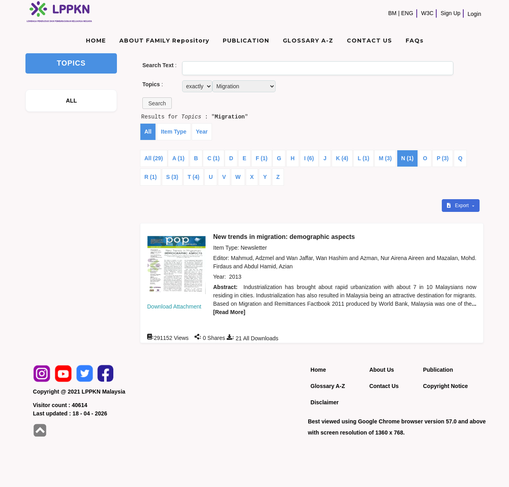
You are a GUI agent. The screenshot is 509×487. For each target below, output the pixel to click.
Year (202, 131)
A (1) (178, 158)
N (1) (407, 158)
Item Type (174, 131)
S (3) (172, 177)
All (148, 131)
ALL (71, 100)
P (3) (443, 158)
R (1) (150, 177)
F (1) (262, 158)
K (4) (342, 158)
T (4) (194, 177)
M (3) (385, 158)
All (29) (153, 158)
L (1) (363, 158)
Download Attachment (174, 306)
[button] (157, 103)
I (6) (309, 158)
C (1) (213, 158)
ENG (407, 13)
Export (458, 205)
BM (392, 13)
